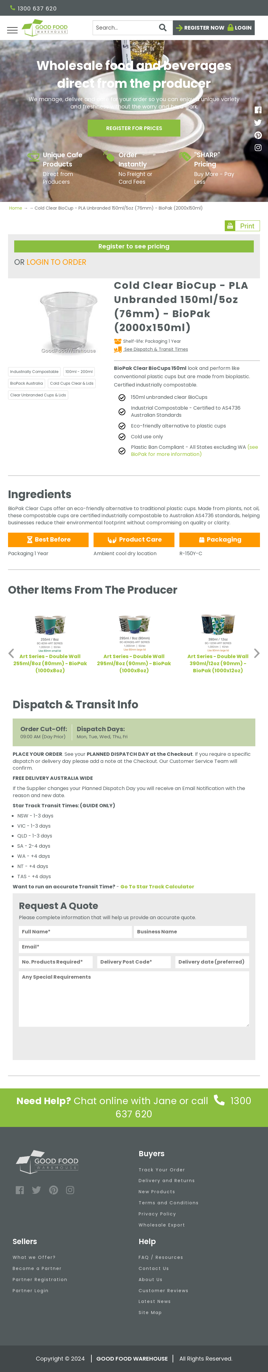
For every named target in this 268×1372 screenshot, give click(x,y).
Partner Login (31, 1291)
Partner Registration (40, 1279)
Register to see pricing (134, 246)
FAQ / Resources (161, 1257)
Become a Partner (37, 1268)
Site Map (150, 1312)
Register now (204, 27)
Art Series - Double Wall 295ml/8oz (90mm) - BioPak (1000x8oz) (134, 663)
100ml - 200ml (79, 371)
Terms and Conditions (169, 1203)
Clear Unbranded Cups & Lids (38, 395)
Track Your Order (162, 1170)
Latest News (155, 1301)
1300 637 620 (33, 8)
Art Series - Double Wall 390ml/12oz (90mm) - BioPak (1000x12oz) (218, 663)
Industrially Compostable (34, 371)
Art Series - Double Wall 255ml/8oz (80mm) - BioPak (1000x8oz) (50, 663)
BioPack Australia (26, 383)
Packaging (219, 539)
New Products (157, 1192)
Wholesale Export (162, 1225)
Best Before (48, 539)
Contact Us (154, 1268)
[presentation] (66, 1042)
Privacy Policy (157, 1214)
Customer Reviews (164, 1291)
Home (16, 208)
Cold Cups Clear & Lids (72, 383)
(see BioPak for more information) (194, 451)
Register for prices (134, 129)
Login (243, 27)
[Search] (133, 27)
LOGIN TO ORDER (56, 262)
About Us (151, 1279)
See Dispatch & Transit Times (155, 349)
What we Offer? (34, 1257)
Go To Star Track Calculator (157, 886)
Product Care (134, 539)
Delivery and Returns (167, 1180)
